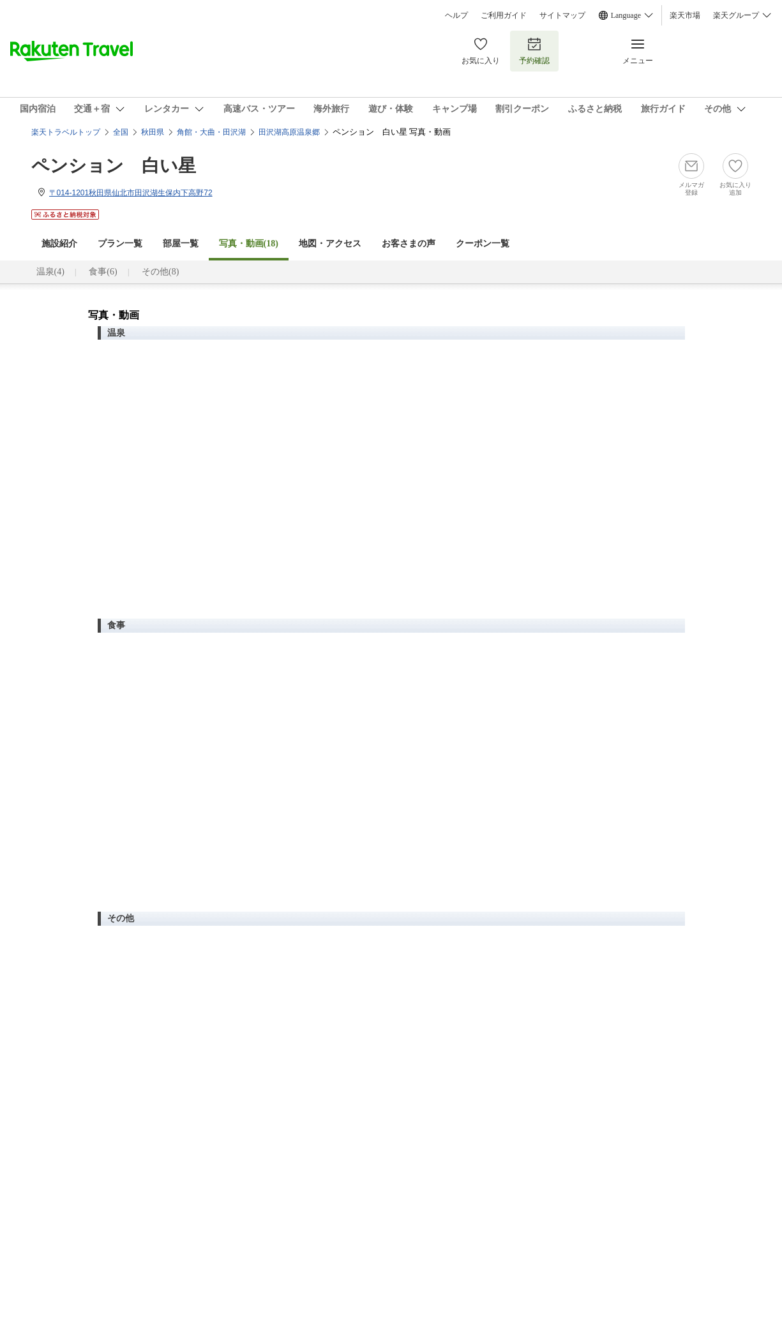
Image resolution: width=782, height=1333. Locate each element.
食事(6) (103, 271)
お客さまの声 (408, 243)
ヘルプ (456, 15)
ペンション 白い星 (113, 166)
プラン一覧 (120, 243)
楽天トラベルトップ (65, 132)
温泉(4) (50, 271)
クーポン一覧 (482, 243)
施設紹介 (59, 243)
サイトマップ (562, 15)
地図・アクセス (330, 243)
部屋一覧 (181, 243)
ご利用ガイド (504, 15)
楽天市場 (685, 15)
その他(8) (160, 271)
